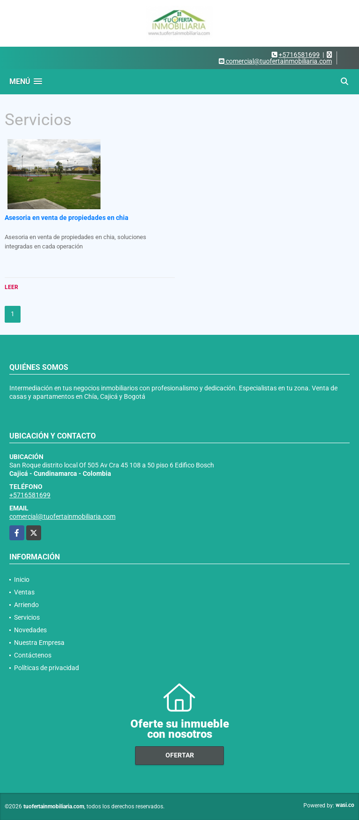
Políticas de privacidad (46, 668)
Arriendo (26, 604)
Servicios (27, 617)
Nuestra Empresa (39, 642)
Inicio (21, 579)
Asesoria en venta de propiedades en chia (67, 217)
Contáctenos (32, 655)
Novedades (30, 630)
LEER (11, 287)
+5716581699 (299, 54)
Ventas (24, 592)
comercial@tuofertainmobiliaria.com (62, 516)
